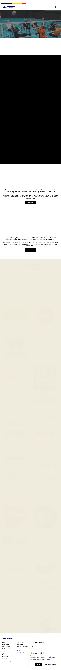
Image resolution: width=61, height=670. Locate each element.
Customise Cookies (50, 664)
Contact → (4, 659)
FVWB (24, 2)
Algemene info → (36, 647)
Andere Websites (32, 2)
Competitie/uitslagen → (8, 651)
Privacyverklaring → (7, 661)
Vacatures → (5, 656)
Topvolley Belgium (6, 2)
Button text (8, 28)
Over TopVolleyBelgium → (23, 647)
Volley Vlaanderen (16, 2)
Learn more (49, 659)
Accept (39, 664)
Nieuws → (19, 650)
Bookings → (34, 644)
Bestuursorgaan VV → (7, 646)
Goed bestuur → (6, 649)
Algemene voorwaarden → (8, 653)
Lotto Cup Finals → (21, 652)
